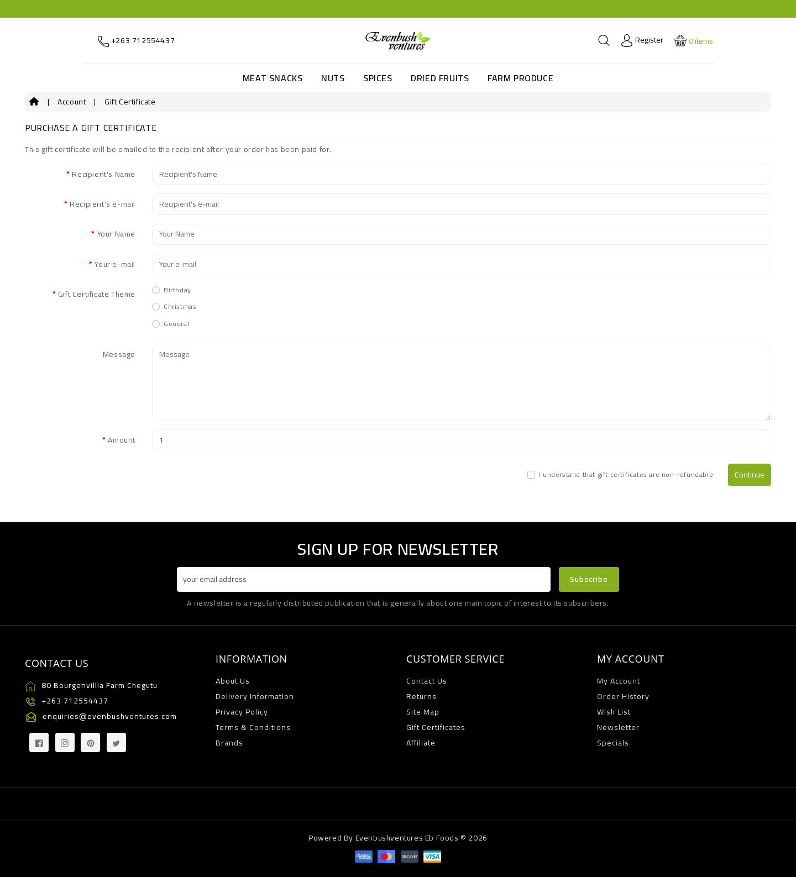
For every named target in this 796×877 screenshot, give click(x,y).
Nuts (332, 78)
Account (71, 101)
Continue (749, 475)
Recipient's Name (103, 174)
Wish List (614, 712)
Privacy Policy (242, 712)
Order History (623, 696)
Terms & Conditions (253, 727)
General (176, 323)
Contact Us (426, 681)
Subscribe (589, 579)
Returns (421, 696)
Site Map (422, 712)
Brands (229, 743)
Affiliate (421, 743)
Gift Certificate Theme (96, 294)
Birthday (177, 290)
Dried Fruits (440, 78)
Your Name (116, 234)
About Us (233, 681)
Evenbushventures (389, 838)
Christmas (180, 306)
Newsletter (618, 727)
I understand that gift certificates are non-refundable (626, 474)
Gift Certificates (435, 727)
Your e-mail (115, 264)
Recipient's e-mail (102, 204)
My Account (618, 681)
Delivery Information (255, 696)
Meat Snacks (273, 78)
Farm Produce (520, 78)
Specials (613, 743)
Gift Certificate (130, 101)
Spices (377, 78)
